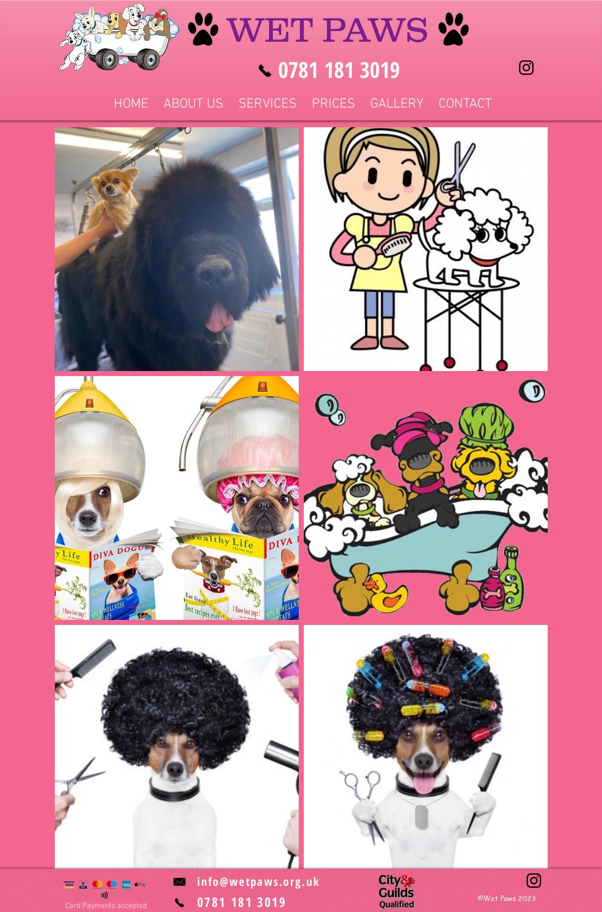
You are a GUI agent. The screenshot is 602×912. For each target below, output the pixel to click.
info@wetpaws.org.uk (258, 881)
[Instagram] (526, 67)
